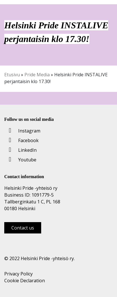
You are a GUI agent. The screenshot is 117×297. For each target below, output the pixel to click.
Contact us (22, 228)
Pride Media (37, 74)
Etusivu (12, 74)
